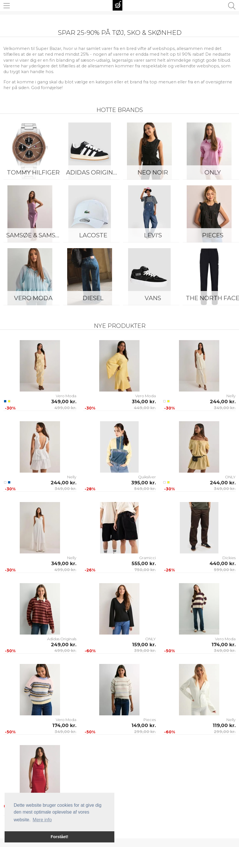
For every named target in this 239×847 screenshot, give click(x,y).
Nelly (231, 396)
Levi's (153, 235)
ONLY (230, 477)
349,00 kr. (63, 401)
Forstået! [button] (59, 836)
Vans (153, 298)
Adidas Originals (94, 172)
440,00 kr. (223, 563)
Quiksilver (147, 477)
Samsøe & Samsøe (34, 235)
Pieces (150, 719)
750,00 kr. (145, 569)
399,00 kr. (145, 650)
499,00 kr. (65, 408)
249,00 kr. (63, 644)
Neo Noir (153, 172)
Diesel (93, 298)
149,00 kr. (144, 725)
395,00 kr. (143, 482)
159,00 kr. (144, 644)
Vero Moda (33, 298)
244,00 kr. (223, 401)
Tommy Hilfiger (33, 172)
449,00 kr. (145, 408)
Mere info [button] (42, 819)
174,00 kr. (224, 644)
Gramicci (147, 557)
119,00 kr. (224, 725)
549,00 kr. (145, 488)
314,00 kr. (144, 401)
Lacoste (93, 235)
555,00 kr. (144, 563)
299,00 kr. (145, 731)
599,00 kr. (225, 569)
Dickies (229, 557)
